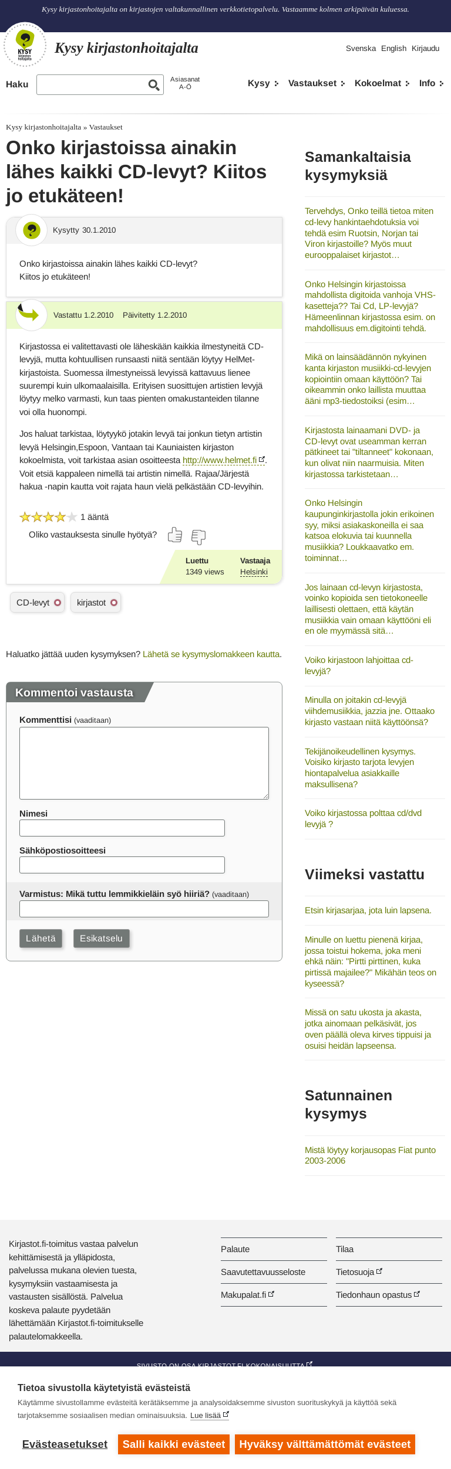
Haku (17, 84)
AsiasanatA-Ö (185, 83)
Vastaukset (312, 83)
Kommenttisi (45, 720)
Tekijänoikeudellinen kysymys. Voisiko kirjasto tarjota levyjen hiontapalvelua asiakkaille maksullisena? (360, 767)
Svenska (361, 48)
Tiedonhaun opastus (374, 1295)
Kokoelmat (378, 83)
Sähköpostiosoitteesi (62, 850)
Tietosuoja (355, 1272)
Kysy (259, 83)
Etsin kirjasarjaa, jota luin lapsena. (368, 910)
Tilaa (345, 1249)
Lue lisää (205, 1416)
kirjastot (91, 602)
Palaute (235, 1249)
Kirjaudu (425, 48)
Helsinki (254, 571)
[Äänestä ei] (198, 537)
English (393, 48)
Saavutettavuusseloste (263, 1272)
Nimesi (33, 813)
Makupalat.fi (243, 1295)
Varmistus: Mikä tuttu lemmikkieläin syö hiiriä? (114, 894)
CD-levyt (32, 602)
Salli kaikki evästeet (174, 1444)
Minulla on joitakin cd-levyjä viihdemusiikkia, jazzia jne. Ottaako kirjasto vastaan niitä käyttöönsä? (370, 710)
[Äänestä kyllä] (175, 534)
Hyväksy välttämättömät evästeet (326, 1444)
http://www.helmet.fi (220, 460)
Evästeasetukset (64, 1444)
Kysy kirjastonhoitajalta (43, 127)
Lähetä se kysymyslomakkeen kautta (211, 654)
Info (427, 83)
